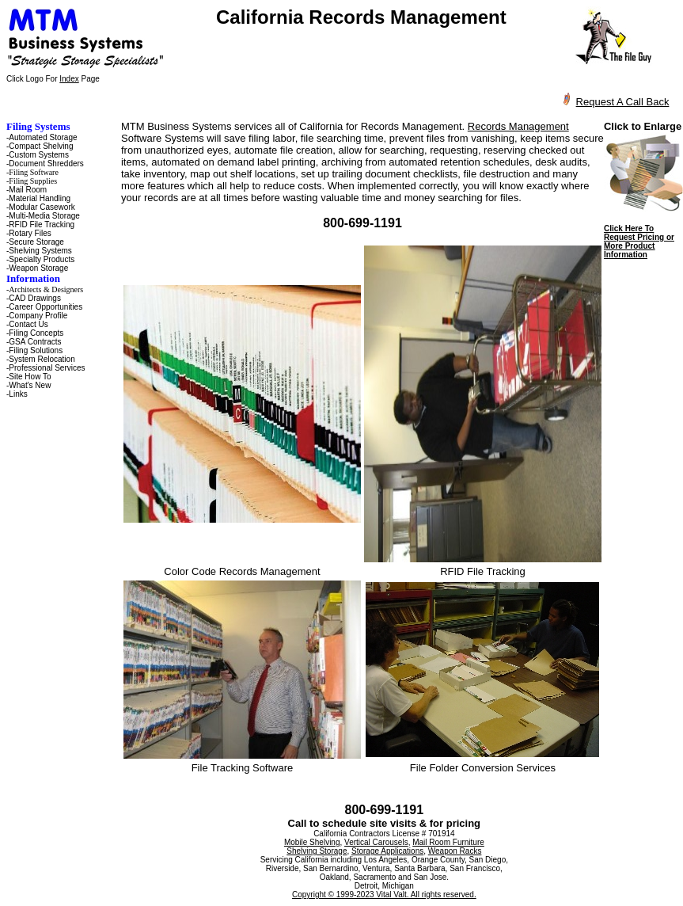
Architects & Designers (46, 289)
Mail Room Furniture (448, 842)
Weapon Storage (38, 268)
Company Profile (38, 315)
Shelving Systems (40, 250)
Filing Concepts (36, 333)
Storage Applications (387, 851)
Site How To (30, 376)
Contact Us (28, 324)
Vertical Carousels (376, 842)
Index (68, 78)
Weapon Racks (455, 851)
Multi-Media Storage (44, 215)
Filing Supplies (33, 181)
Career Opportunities (45, 307)
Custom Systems (39, 154)
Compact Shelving (41, 146)
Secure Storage (36, 242)
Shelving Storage (316, 851)
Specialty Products (41, 259)
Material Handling (39, 198)
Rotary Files (30, 233)
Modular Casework (41, 207)
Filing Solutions (36, 350)
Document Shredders (46, 163)
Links (18, 394)
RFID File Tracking (41, 224)
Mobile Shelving (312, 842)
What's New (30, 385)
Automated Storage (43, 137)
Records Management (518, 126)
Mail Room (28, 189)
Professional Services (47, 368)
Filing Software (34, 172)
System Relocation (41, 359)
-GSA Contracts (33, 341)
